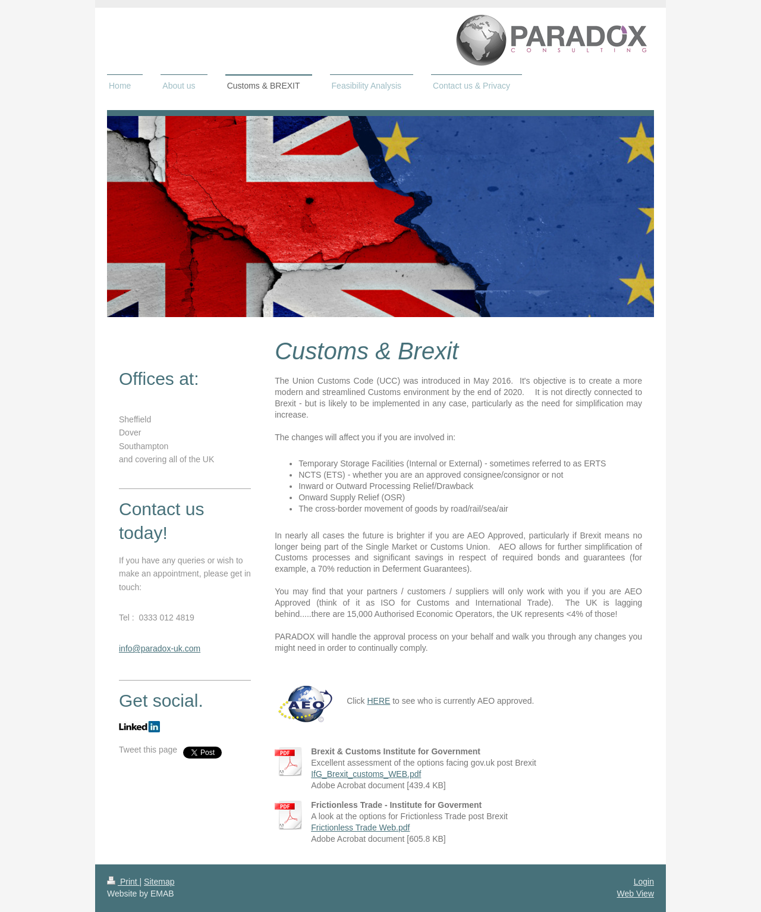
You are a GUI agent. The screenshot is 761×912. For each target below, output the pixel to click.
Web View (635, 893)
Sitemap (159, 881)
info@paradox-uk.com (159, 648)
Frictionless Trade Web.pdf (360, 827)
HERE (378, 701)
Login (644, 881)
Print (123, 881)
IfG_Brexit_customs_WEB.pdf (366, 774)
